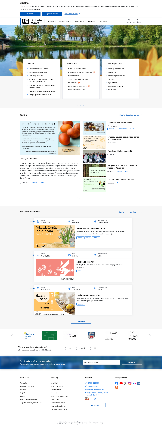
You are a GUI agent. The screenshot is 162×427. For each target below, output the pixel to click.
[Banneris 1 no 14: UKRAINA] (28, 335)
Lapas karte (55, 399)
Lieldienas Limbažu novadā (119, 122)
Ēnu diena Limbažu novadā (119, 151)
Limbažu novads (122, 128)
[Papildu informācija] (95, 399)
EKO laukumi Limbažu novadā (120, 179)
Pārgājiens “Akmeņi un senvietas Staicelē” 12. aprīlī (122, 166)
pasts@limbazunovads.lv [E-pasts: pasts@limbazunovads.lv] (95, 389)
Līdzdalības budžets (58, 403)
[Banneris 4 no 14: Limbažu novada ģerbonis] (91, 335)
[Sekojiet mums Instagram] (130, 383)
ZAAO (118, 183)
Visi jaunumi (81, 198)
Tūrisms (119, 171)
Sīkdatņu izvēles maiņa (59, 409)
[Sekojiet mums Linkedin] (138, 383)
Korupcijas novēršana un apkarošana (64, 393)
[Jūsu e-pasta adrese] (101, 362)
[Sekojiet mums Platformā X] (125, 383)
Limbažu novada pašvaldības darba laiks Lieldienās (123, 138)
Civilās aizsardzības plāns (59, 396)
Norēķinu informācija (27, 386)
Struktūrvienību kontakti (28, 399)
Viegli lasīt (54, 383)
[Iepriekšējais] (12, 335)
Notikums (80, 237)
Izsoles (22, 396)
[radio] (68, 348)
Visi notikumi (81, 321)
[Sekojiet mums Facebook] (116, 383)
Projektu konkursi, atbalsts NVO (31, 403)
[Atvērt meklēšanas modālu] (129, 21)
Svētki (42, 182)
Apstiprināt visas (52, 14)
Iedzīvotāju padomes (58, 406)
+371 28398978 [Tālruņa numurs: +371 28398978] (92, 386)
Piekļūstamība (56, 390)
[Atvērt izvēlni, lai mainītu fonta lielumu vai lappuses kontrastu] (137, 21)
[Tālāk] (150, 335)
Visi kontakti (95, 405)
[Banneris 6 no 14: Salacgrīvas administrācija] (133, 335)
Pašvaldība (23, 383)
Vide (126, 171)
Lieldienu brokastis (85, 262)
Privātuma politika (57, 386)
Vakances (23, 390)
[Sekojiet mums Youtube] (121, 383)
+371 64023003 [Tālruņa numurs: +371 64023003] (93, 383)
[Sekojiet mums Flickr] (134, 383)
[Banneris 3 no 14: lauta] (70, 335)
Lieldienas (34, 182)
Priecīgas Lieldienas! (29, 158)
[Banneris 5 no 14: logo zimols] (112, 335)
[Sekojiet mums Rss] (116, 387)
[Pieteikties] (132, 362)
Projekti (22, 393)
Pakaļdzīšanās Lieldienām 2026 (90, 228)
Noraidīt (30, 14)
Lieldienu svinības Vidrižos (88, 295)
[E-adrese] (89, 399)
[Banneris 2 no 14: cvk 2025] (49, 335)
